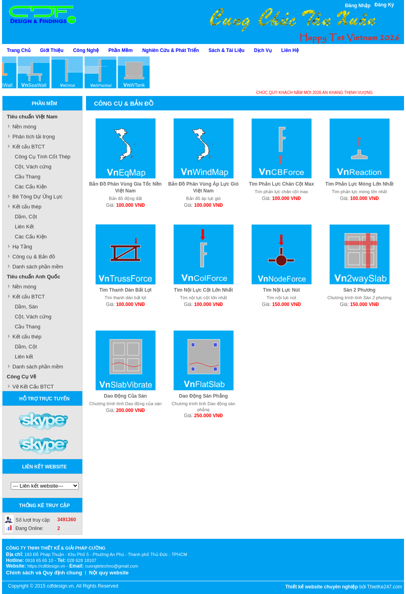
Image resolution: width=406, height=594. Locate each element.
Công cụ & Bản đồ (33, 257)
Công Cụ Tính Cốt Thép (42, 157)
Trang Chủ (18, 50)
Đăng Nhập (358, 5)
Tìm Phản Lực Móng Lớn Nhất (359, 184)
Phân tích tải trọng (33, 137)
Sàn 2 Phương (359, 290)
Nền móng (24, 127)
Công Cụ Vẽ (21, 377)
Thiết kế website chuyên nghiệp (321, 587)
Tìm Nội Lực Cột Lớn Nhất (203, 290)
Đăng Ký (384, 5)
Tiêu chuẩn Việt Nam (32, 117)
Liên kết (24, 357)
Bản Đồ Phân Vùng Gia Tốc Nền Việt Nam (125, 187)
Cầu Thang (27, 177)
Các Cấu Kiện (31, 187)
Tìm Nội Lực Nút (281, 290)
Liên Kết (24, 227)
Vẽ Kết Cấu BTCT (33, 387)
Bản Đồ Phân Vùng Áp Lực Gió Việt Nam (203, 187)
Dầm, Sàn (26, 307)
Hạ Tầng (22, 247)
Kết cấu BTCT (28, 147)
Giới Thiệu (52, 50)
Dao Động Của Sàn (125, 396)
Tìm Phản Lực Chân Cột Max (281, 184)
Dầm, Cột (26, 217)
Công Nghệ (86, 50)
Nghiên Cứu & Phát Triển (170, 50)
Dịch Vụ (263, 50)
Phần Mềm (120, 50)
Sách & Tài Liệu (226, 50)
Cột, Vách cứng (33, 167)
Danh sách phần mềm (37, 267)
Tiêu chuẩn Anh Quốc (33, 277)
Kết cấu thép (27, 207)
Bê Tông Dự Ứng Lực (37, 197)
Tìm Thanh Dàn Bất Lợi (125, 290)
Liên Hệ (290, 50)
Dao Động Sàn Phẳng (203, 396)
